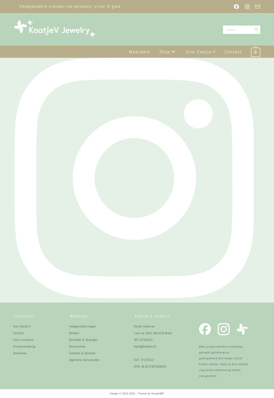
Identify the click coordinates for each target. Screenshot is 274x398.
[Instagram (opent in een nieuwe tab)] (247, 6)
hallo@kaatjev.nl (145, 346)
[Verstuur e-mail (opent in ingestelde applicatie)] (256, 6)
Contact (18, 333)
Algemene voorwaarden (84, 360)
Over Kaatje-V (22, 326)
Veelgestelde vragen (82, 326)
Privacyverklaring (24, 346)
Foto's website (23, 340)
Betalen (74, 333)
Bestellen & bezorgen (83, 340)
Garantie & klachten (82, 353)
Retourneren (77, 346)
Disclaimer (20, 353)
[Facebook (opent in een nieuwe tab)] (236, 6)
